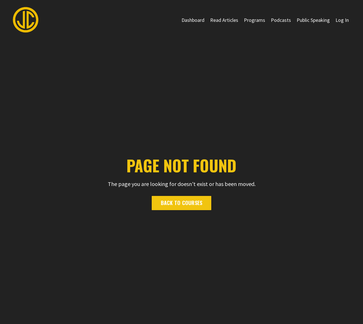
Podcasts (281, 20)
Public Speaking (313, 20)
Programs (254, 20)
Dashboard (193, 20)
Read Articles (224, 20)
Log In (342, 20)
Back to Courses (181, 202)
